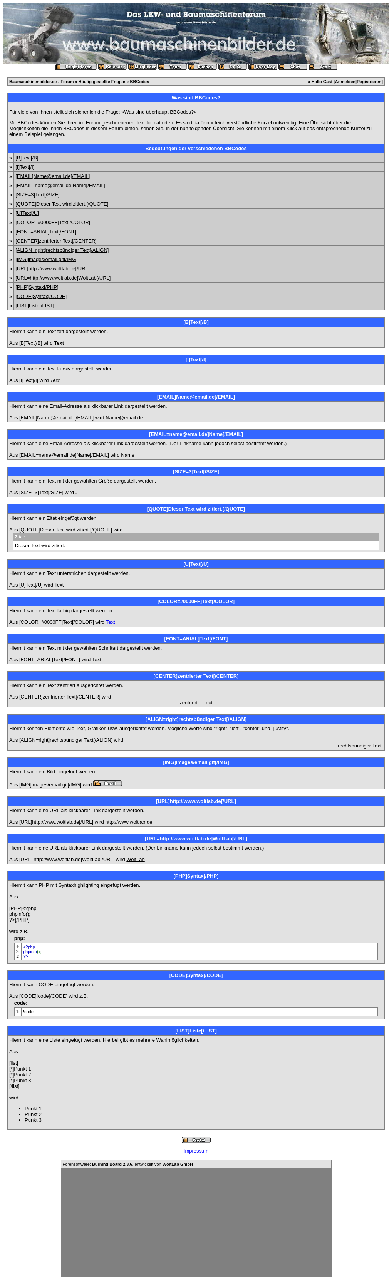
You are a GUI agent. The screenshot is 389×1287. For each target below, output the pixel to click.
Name (127, 455)
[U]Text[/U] (27, 213)
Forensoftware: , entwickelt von (128, 1164)
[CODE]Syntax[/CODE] (41, 296)
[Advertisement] (196, 1222)
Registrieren (369, 81)
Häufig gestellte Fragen (102, 81)
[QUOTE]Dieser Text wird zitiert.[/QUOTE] (61, 204)
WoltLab (135, 859)
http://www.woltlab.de (128, 822)
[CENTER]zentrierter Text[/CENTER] (56, 241)
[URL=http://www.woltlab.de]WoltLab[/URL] (63, 278)
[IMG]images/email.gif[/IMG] (46, 259)
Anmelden (345, 81)
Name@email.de (124, 418)
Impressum (196, 1151)
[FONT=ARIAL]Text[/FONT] (45, 232)
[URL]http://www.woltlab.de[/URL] (52, 268)
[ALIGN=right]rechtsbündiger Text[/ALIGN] (62, 250)
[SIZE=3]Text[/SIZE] (37, 195)
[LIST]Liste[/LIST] (34, 305)
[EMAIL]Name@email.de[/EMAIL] (52, 176)
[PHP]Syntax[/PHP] (36, 287)
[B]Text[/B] (26, 158)
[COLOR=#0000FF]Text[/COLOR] (52, 222)
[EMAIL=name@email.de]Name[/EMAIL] (60, 185)
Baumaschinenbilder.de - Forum (41, 81)
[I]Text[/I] (24, 167)
